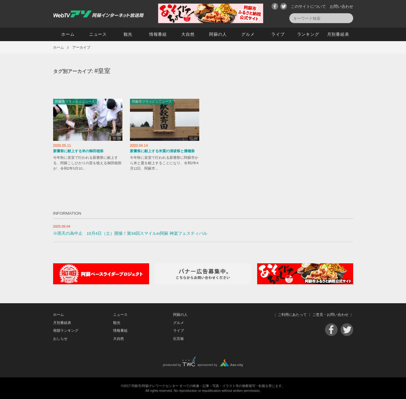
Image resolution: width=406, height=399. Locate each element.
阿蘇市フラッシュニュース (75, 101)
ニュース (98, 34)
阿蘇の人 (218, 34)
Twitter (283, 6)
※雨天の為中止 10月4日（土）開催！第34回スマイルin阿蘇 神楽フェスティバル (130, 233)
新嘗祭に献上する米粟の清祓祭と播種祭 (162, 151)
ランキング (308, 34)
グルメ (247, 34)
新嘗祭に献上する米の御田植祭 (78, 151)
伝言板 (178, 339)
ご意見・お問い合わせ (330, 315)
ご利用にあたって (292, 315)
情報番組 (158, 34)
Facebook (275, 6)
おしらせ (60, 339)
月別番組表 (338, 34)
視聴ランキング (65, 330)
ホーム (67, 34)
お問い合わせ (341, 6)
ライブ (277, 34)
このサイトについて (308, 6)
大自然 (187, 34)
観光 (128, 34)
